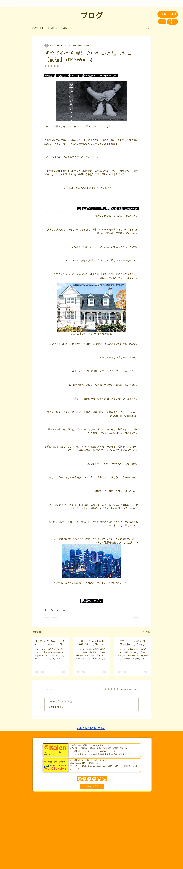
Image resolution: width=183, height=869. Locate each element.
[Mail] (99, 779)
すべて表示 (146, 632)
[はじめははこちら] (92, 786)
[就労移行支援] (60, 3)
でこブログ (37, 28)
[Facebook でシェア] (45, 610)
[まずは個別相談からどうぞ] (92, 778)
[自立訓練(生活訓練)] (41, 3)
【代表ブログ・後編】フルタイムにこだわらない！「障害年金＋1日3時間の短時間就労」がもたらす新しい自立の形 (50, 643)
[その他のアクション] (137, 45)
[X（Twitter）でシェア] (52, 610)
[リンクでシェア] (64, 610)
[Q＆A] (162, 22)
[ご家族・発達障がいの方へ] (83, 3)
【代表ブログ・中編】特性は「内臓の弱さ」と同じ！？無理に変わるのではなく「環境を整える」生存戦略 (91, 643)
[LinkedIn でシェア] (58, 610)
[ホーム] (25, 3)
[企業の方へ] (115, 3)
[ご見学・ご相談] (167, 14)
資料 (65, 28)
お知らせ (52, 28)
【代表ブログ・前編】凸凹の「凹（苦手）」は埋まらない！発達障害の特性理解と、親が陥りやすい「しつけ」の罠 (132, 643)
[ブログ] (153, 3)
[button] (148, 28)
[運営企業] (103, 3)
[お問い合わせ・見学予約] (135, 3)
